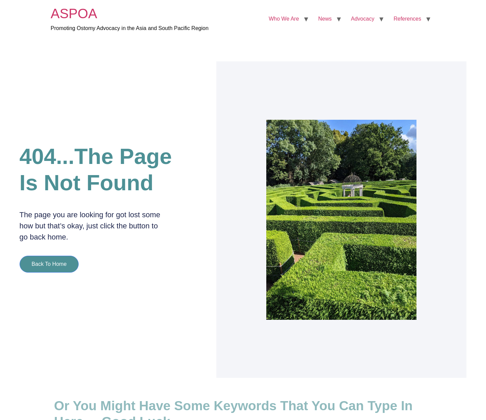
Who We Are (284, 19)
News (325, 19)
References (407, 19)
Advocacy (362, 19)
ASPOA (74, 13)
